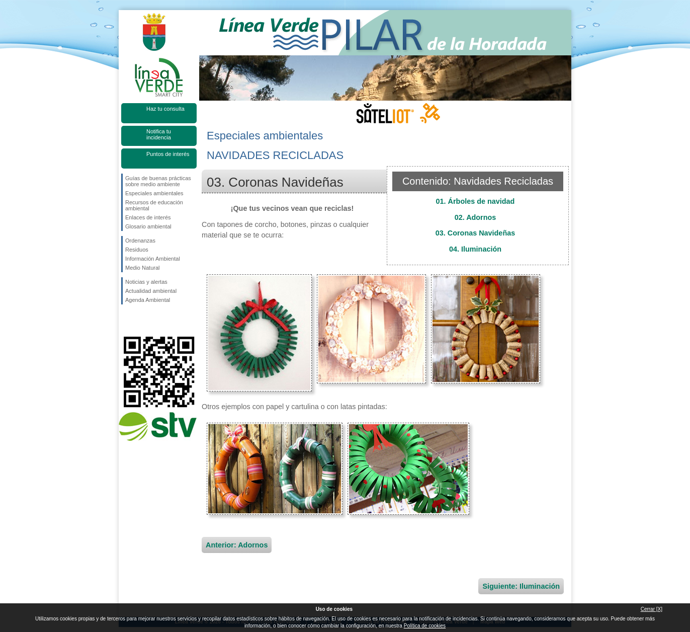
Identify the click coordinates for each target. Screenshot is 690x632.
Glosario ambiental (148, 226)
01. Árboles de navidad (475, 201)
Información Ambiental (152, 259)
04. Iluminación (475, 249)
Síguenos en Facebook (127, 320)
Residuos (136, 250)
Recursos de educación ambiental (154, 205)
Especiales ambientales (154, 193)
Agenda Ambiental (147, 300)
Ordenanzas (140, 241)
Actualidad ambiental (151, 291)
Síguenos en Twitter (144, 320)
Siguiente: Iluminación (521, 586)
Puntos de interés (168, 154)
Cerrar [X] (651, 609)
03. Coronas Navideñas (475, 233)
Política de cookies (425, 625)
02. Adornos (475, 217)
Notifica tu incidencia (158, 134)
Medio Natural (142, 268)
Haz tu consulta (165, 109)
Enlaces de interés (148, 217)
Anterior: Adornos (237, 545)
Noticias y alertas (146, 282)
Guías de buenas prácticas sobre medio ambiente (158, 181)
